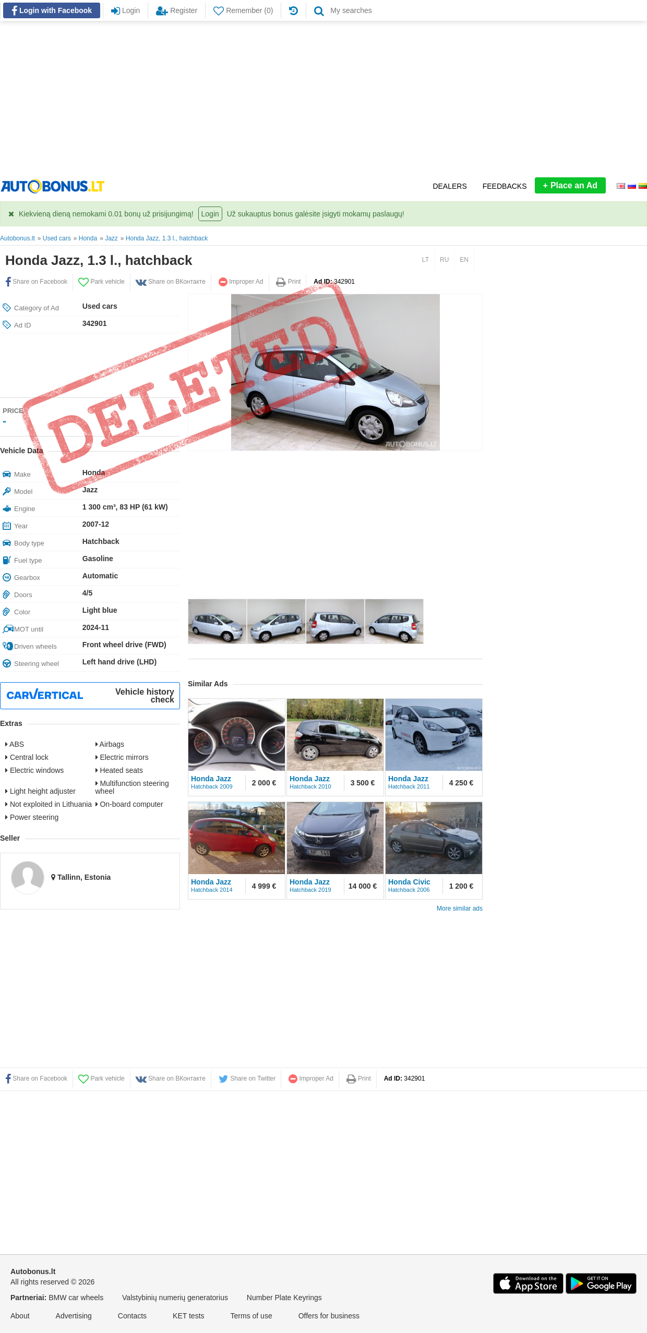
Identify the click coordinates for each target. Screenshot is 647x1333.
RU (444, 259)
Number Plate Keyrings (284, 1297)
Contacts (132, 1316)
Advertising (74, 1316)
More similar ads (460, 908)
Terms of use (251, 1316)
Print (288, 281)
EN (464, 259)
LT (425, 259)
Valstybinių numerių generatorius (175, 1297)
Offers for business (329, 1316)
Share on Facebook (36, 281)
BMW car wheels (76, 1297)
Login (210, 214)
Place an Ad (570, 185)
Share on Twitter (247, 1078)
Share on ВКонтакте (171, 281)
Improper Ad (241, 281)
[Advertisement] (323, 99)
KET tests (188, 1316)
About (20, 1316)
